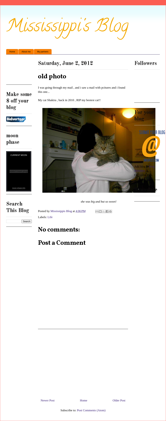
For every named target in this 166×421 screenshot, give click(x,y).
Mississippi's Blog (67, 27)
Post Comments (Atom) (91, 410)
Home (12, 51)
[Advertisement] (19, 71)
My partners (42, 51)
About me (26, 51)
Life (50, 217)
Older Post (119, 400)
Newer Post (48, 400)
